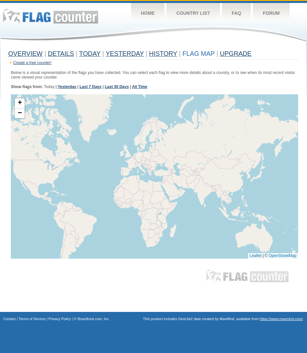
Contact (9, 319)
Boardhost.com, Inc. (93, 319)
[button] (20, 103)
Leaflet (255, 255)
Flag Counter (50, 16)
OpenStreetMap (282, 255)
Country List (193, 13)
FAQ (236, 13)
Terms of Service (32, 319)
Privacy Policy (60, 319)
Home (148, 13)
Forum (271, 13)
